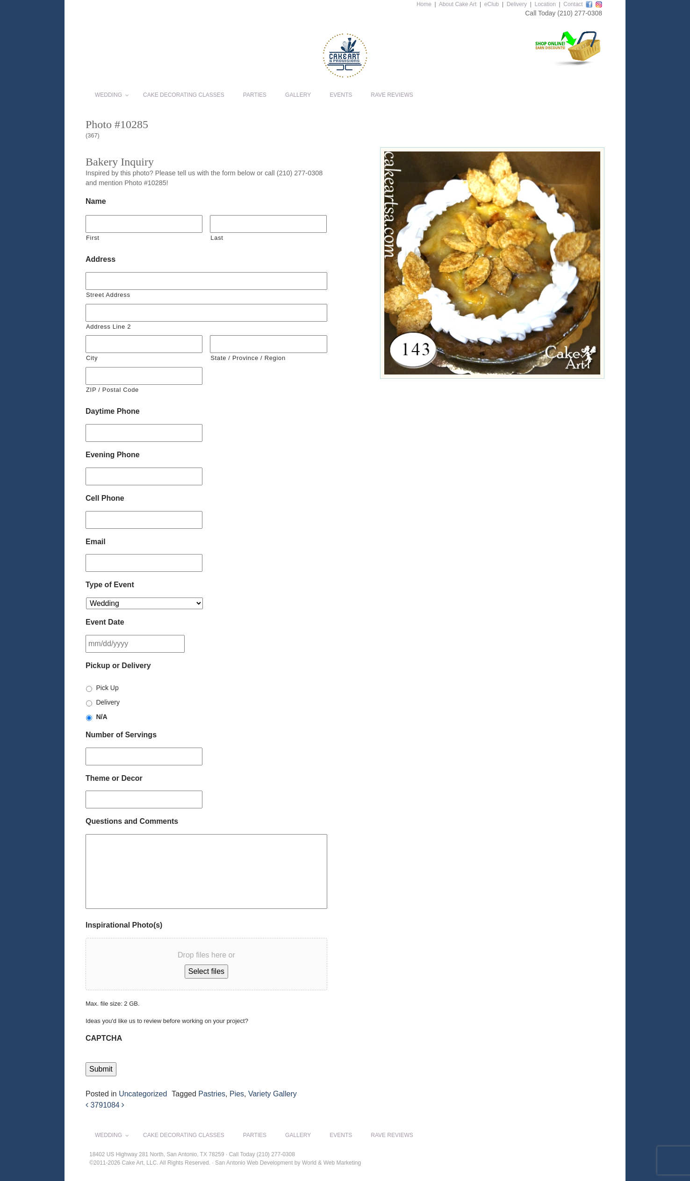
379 (94, 1105)
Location (544, 4)
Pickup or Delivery (118, 666)
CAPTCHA (104, 1038)
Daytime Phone (113, 411)
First (93, 237)
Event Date (105, 622)
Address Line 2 (108, 326)
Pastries (211, 1094)
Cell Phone (105, 498)
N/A (101, 716)
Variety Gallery (272, 1094)
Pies (237, 1094)
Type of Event (110, 585)
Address (100, 259)
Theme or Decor (114, 778)
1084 (113, 1105)
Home (424, 4)
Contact (572, 4)
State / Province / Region (247, 357)
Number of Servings (121, 735)
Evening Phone (113, 455)
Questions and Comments (132, 821)
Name (96, 201)
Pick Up (107, 687)
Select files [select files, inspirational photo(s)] (206, 971)
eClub (491, 4)
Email (96, 542)
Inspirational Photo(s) (124, 925)
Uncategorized (143, 1094)
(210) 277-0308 (579, 13)
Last (216, 237)
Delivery (517, 4)
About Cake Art (458, 4)
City (92, 357)
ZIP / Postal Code (112, 389)
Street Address (108, 294)
